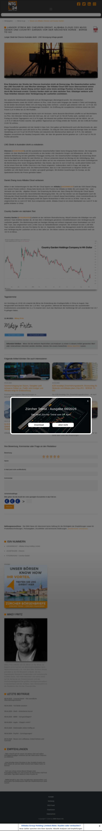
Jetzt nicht (63, 425)
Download (39, 425)
